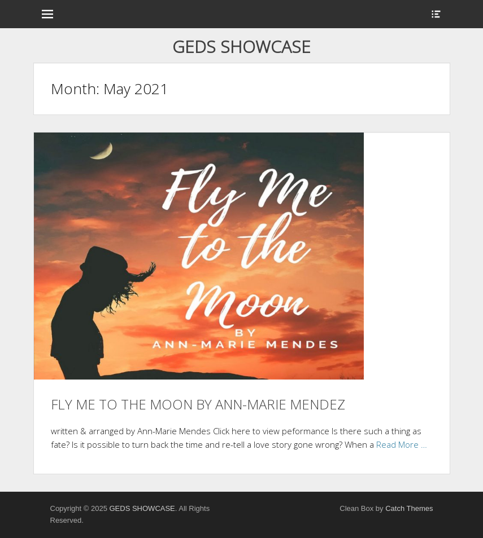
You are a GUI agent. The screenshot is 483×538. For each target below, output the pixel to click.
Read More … (401, 444)
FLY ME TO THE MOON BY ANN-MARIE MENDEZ (198, 404)
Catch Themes (409, 508)
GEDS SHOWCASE (241, 46)
